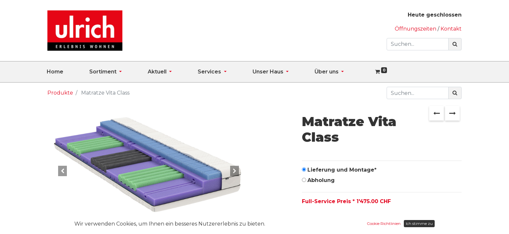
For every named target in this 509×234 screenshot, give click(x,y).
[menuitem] (68, 72)
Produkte (60, 93)
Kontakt (451, 29)
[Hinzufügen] (336, 222)
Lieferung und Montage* (342, 170)
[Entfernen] (308, 222)
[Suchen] (455, 44)
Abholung (321, 180)
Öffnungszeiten (416, 29)
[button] (62, 170)
